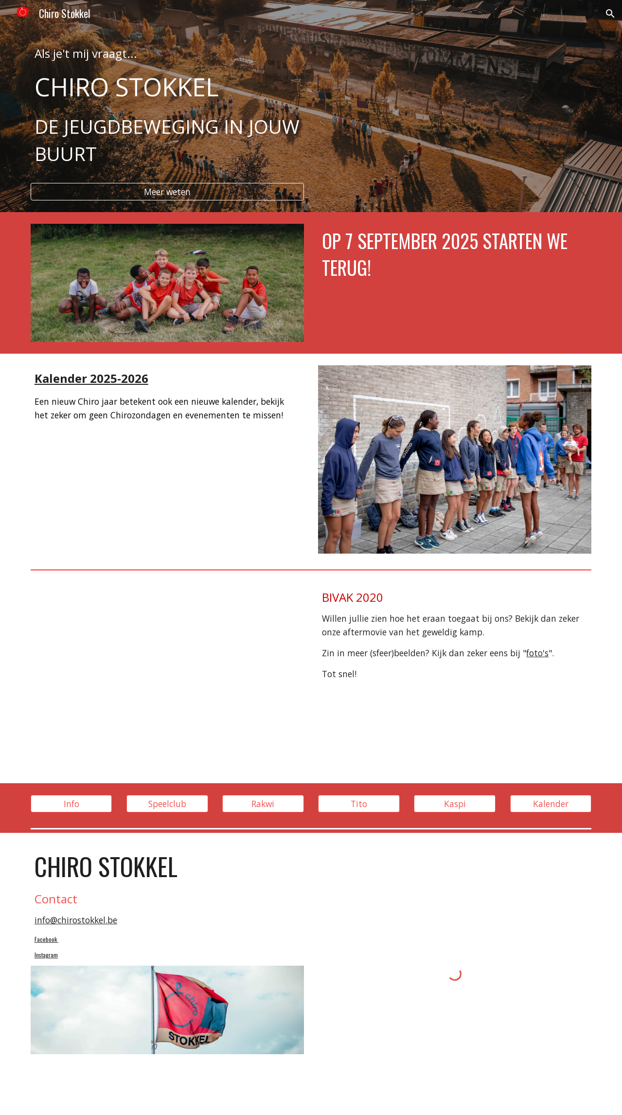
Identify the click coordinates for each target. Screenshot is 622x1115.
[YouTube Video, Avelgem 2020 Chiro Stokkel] (167, 678)
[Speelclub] (167, 803)
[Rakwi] (263, 803)
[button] (610, 13)
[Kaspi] (454, 803)
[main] (167, 111)
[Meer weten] (167, 192)
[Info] (71, 803)
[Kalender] (551, 803)
